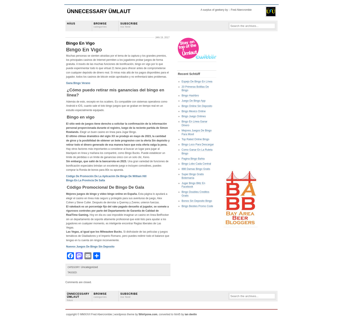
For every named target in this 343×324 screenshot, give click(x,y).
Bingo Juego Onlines (194, 116)
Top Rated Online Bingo (195, 139)
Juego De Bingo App (193, 100)
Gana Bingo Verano (78, 83)
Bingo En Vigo (80, 43)
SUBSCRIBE (129, 25)
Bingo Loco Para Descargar (198, 144)
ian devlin (191, 314)
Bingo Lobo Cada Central (196, 163)
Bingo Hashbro (190, 95)
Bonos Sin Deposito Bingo (197, 200)
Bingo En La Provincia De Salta (85, 180)
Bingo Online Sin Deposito (197, 106)
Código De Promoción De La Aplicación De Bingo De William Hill (106, 176)
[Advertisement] (241, 103)
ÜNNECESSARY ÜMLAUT (78, 296)
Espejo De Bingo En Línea (197, 81)
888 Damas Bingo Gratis (196, 169)
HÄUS (71, 23)
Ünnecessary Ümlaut (99, 11)
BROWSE (100, 25)
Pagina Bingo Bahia (193, 158)
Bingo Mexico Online (194, 111)
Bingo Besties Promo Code (197, 206)
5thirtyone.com (147, 314)
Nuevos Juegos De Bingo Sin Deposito (90, 246)
